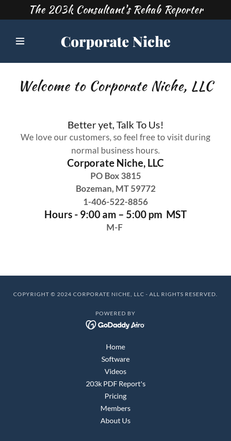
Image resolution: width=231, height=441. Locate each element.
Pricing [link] (115, 395)
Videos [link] (115, 371)
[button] (26, 41)
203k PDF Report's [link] (116, 383)
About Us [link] (115, 420)
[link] (115, 41)
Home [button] (115, 346)
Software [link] (115, 358)
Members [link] (115, 408)
